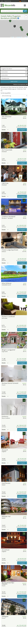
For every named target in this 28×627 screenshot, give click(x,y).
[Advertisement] (13, 51)
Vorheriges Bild (1, 107)
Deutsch (24, 1)
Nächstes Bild (26, 107)
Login (2, 1)
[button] (13, 25)
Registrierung (7, 1)
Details (5, 129)
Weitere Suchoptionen (19, 84)
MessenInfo (8, 5)
